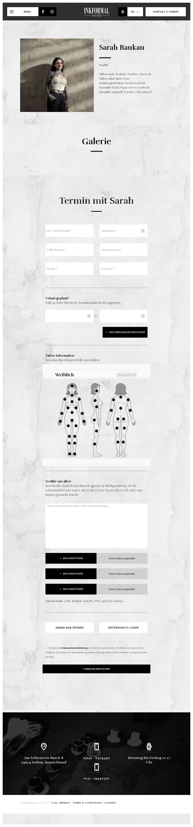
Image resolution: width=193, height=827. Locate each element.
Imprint (64, 803)
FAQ (54, 803)
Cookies (110, 803)
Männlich (126, 375)
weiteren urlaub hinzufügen (127, 332)
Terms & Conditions (87, 803)
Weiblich (64, 375)
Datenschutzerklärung (74, 647)
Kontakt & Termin (165, 11)
